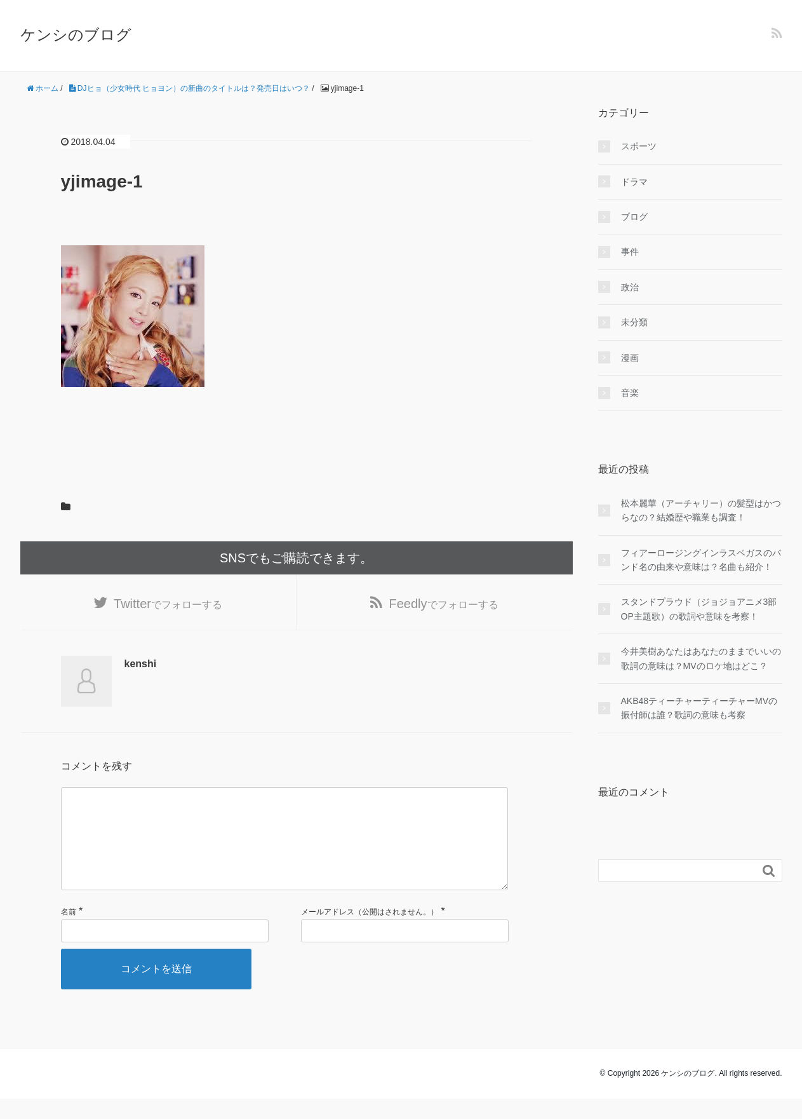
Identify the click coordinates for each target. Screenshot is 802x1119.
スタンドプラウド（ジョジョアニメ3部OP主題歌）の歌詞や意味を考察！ (699, 609)
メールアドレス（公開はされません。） (369, 932)
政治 (630, 287)
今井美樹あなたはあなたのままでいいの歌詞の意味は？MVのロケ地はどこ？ (701, 658)
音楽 (630, 393)
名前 (68, 932)
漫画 (630, 358)
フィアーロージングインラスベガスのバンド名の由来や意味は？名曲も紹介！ (701, 560)
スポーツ (639, 146)
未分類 (634, 322)
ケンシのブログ (75, 34)
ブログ (634, 217)
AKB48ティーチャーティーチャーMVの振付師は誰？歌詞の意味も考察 (699, 708)
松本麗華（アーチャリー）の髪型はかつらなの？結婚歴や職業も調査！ (701, 510)
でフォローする (168, 604)
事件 (630, 252)
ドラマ (634, 182)
